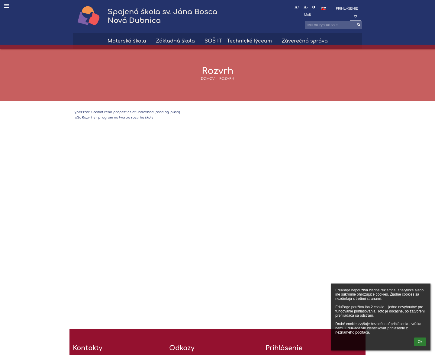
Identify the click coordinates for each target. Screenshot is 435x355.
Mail (307, 14)
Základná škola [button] (175, 41)
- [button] (306, 7)
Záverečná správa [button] (305, 41)
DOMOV (208, 78)
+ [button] (297, 7)
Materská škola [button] (127, 41)
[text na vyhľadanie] (333, 25)
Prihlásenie (347, 8)
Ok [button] (420, 342)
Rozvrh (226, 78)
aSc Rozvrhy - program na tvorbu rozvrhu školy (114, 117)
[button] (323, 8)
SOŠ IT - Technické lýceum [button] (238, 41)
